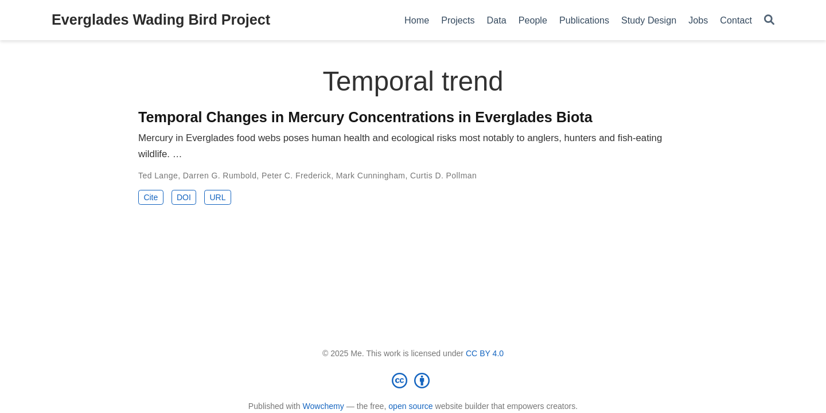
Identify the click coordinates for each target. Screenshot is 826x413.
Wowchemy (323, 406)
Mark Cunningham (371, 175)
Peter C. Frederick (296, 175)
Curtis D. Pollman (443, 175)
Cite (150, 197)
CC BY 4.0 (485, 353)
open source (410, 406)
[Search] (769, 20)
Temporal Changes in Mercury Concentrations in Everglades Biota (365, 117)
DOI (184, 197)
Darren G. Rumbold (220, 175)
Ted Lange (158, 175)
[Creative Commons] (413, 380)
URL (217, 197)
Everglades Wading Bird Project (161, 19)
